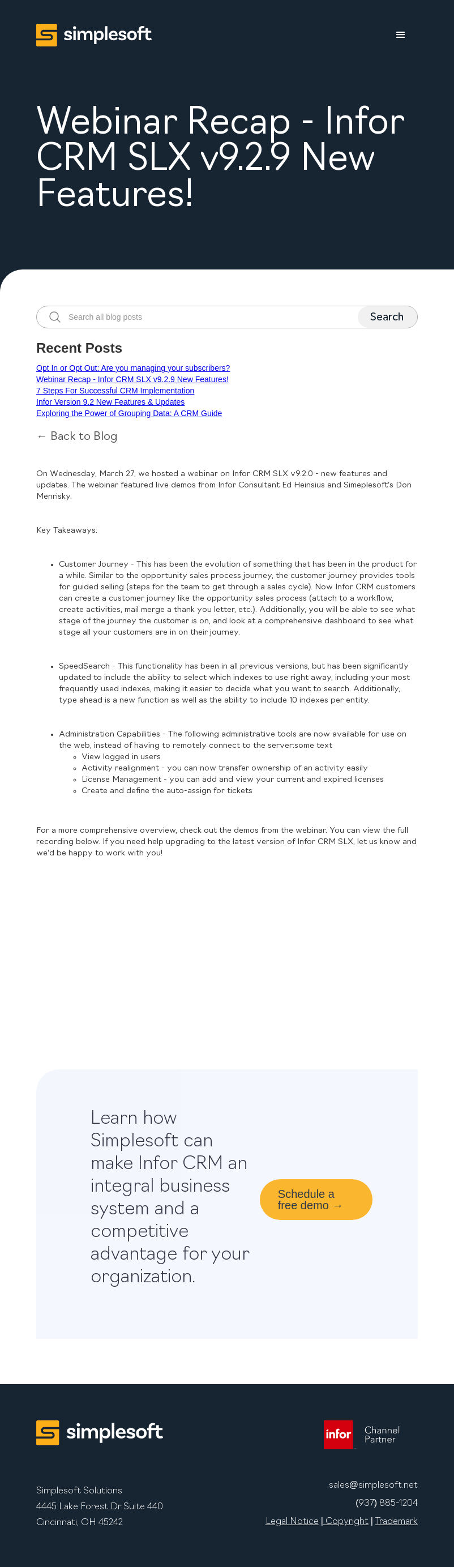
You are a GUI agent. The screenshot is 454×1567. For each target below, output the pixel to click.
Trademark (396, 1521)
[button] (401, 35)
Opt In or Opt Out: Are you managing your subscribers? (133, 368)
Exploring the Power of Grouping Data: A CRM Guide (129, 413)
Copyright (346, 1521)
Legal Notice (292, 1521)
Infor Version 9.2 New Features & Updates (110, 401)
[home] (94, 35)
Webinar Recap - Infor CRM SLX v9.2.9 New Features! (132, 379)
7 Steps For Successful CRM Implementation (115, 390)
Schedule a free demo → (311, 1199)
